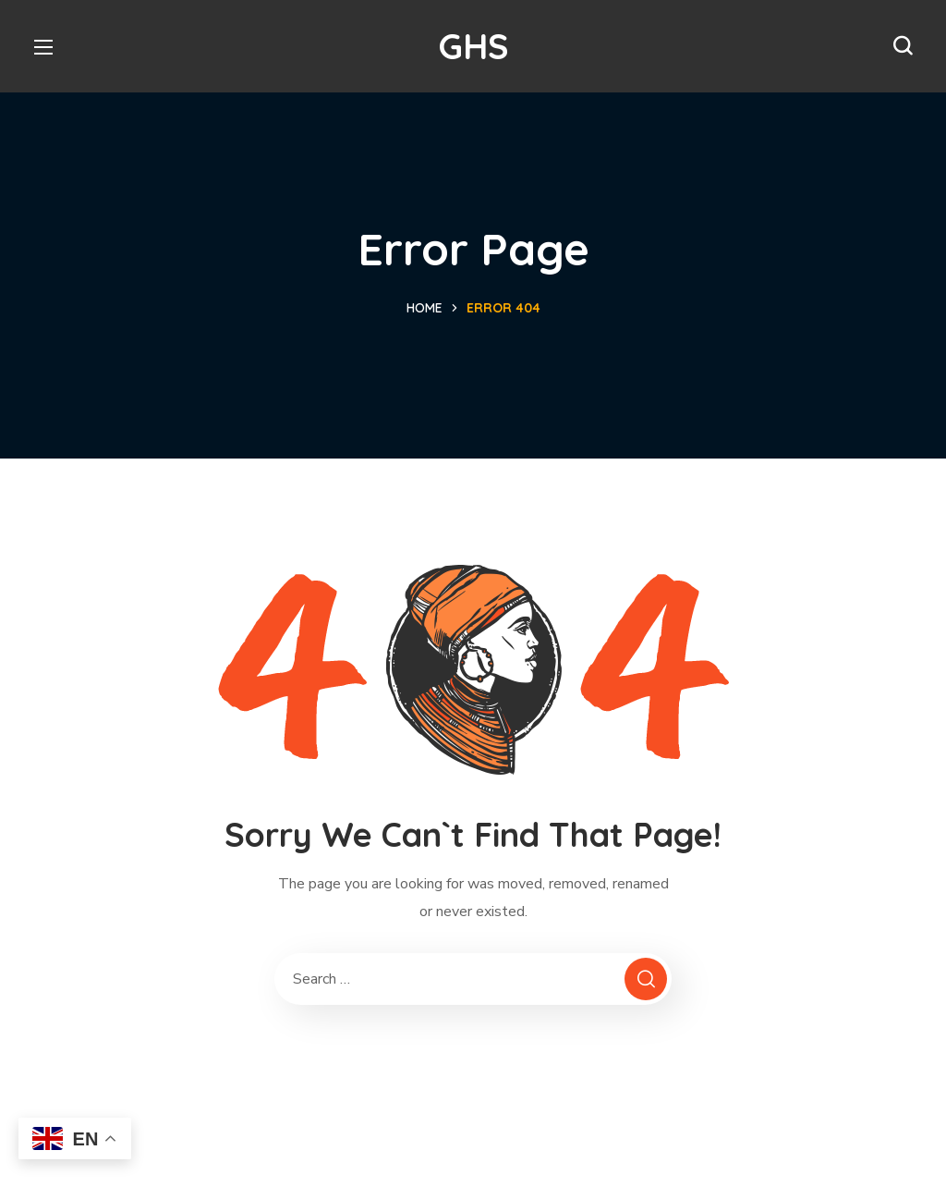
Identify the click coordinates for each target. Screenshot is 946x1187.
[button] (902, 46)
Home (424, 308)
